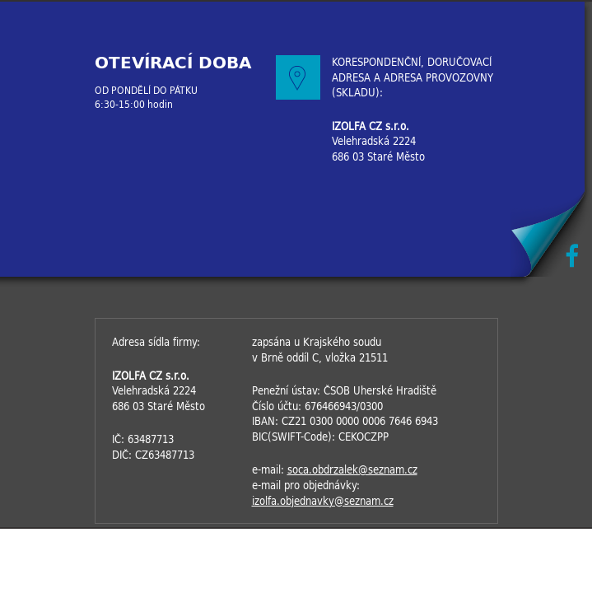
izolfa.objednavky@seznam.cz (323, 501)
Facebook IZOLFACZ (572, 256)
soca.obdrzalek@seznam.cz (352, 470)
